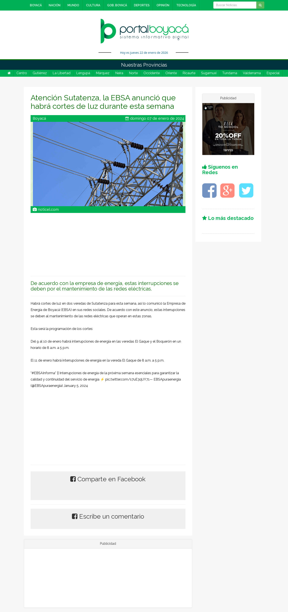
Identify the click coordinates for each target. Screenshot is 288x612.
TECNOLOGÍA (185, 5)
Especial (273, 73)
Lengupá (83, 73)
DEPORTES (141, 5)
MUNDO (72, 5)
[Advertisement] (108, 242)
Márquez (103, 73)
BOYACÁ (35, 5)
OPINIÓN (162, 5)
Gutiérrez (40, 73)
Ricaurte (189, 73)
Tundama (229, 73)
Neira (119, 73)
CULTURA (92, 5)
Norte (133, 73)
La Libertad (61, 73)
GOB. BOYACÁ (116, 5)
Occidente (151, 73)
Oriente (171, 73)
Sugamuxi (208, 73)
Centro (21, 73)
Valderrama (252, 73)
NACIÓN (54, 5)
